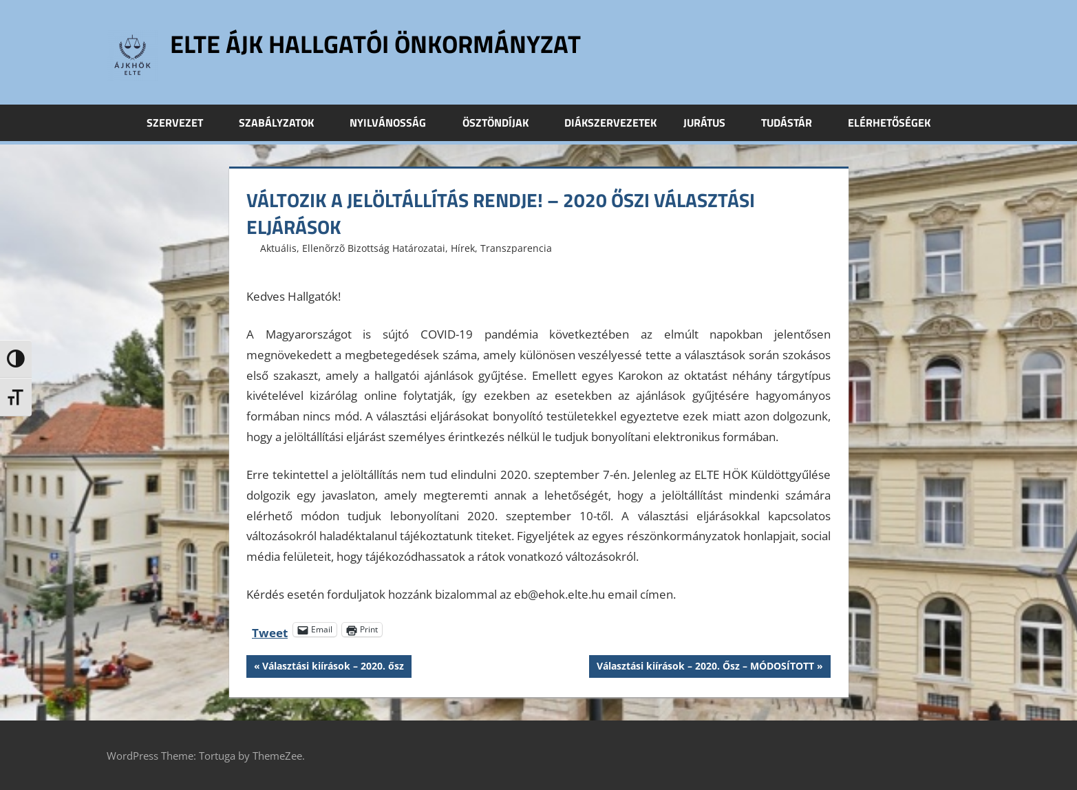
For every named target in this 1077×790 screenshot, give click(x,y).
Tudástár (794, 122)
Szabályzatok (284, 122)
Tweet (270, 630)
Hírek (463, 248)
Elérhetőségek (889, 122)
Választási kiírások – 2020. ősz (333, 667)
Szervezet (182, 122)
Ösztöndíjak (503, 122)
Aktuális (278, 248)
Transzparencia (516, 248)
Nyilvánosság (395, 122)
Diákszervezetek (610, 122)
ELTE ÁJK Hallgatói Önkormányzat (375, 44)
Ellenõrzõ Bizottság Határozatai (373, 248)
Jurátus (711, 122)
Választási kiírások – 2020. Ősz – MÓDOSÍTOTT (705, 667)
